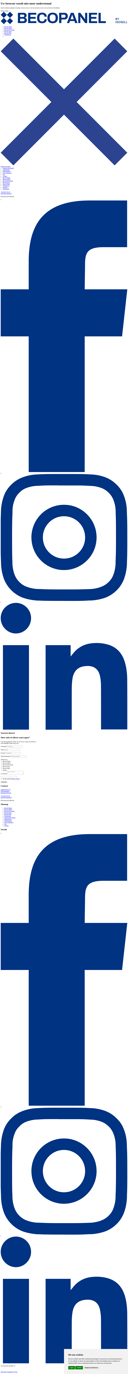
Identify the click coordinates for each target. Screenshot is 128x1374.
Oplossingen (6, 169)
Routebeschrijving (6, 793)
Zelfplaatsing (6, 171)
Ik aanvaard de (11, 779)
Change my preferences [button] (91, 1367)
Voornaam (3, 746)
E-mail (3, 753)
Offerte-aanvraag (5, 166)
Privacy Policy (16, 779)
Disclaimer (4, 1372)
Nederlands (6, 189)
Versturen (3, 782)
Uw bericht (4, 774)
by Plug (15, 1372)
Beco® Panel (8, 26)
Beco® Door (8, 31)
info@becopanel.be (6, 193)
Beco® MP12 (8, 28)
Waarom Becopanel (8, 168)
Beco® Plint (7, 33)
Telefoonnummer (5, 756)
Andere (5, 770)
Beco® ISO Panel (9, 30)
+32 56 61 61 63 (5, 192)
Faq (4, 174)
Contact (5, 176)
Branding (10, 1372)
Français (5, 187)
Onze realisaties (7, 173)
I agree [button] (72, 1367)
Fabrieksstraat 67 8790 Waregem (5, 791)
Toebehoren (7, 34)
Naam (2, 749)
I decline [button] (79, 1367)
